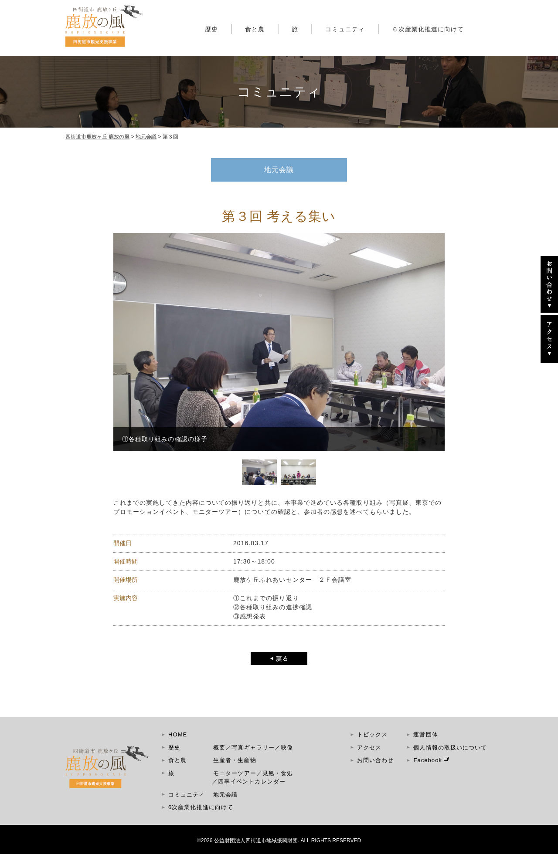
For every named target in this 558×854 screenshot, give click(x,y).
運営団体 (425, 734)
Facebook (427, 760)
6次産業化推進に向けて (200, 807)
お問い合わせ (375, 760)
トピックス (372, 734)
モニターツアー (234, 773)
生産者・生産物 (234, 760)
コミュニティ (344, 29)
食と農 (255, 29)
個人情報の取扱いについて (450, 747)
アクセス (369, 747)
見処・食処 (277, 773)
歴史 (211, 29)
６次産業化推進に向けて (428, 29)
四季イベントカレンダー (252, 781)
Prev (125, 353)
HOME (177, 734)
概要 (219, 747)
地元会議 (225, 794)
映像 (287, 747)
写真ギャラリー (252, 747)
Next (433, 353)
